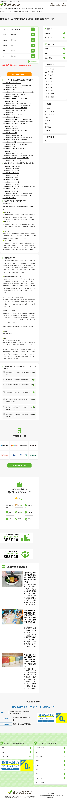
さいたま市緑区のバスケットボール (12, 96)
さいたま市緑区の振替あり (26, 193)
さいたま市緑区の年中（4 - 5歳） (11, 170)
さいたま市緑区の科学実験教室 (25, 121)
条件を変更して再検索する (19, 74)
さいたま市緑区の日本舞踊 (9, 158)
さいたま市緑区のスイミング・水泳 (12, 83)
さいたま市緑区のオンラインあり (11, 189)
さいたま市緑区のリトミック (24, 142)
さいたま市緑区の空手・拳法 (10, 105)
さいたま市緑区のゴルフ (9, 94)
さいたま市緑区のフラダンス (10, 151)
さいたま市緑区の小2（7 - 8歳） (11, 177)
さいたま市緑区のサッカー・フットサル (13, 87)
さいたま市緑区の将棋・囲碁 (10, 133)
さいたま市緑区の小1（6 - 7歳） (11, 175)
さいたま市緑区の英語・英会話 (10, 119)
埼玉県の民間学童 (7, 204)
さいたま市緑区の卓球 (28, 92)
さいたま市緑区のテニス (9, 89)
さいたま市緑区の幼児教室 (9, 121)
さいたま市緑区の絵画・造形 (10, 155)
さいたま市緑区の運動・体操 (10, 85)
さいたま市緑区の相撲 (8, 110)
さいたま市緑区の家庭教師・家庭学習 (12, 135)
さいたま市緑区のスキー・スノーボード (13, 101)
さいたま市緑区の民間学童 (9, 137)
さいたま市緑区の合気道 (21, 108)
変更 (33, 29)
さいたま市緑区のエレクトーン (24, 139)
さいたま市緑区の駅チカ (9, 195)
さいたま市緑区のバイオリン (10, 144)
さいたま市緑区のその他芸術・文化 (12, 160)
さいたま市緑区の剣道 (8, 108)
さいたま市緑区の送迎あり (9, 198)
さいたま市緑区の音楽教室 (9, 142)
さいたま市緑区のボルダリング (23, 103)
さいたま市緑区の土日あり (28, 186)
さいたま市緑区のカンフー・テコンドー (13, 114)
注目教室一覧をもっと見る (19, 465)
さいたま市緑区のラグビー (23, 94)
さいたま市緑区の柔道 (24, 105)
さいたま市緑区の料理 (23, 158)
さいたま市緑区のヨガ (8, 103)
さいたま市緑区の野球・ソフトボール (12, 92)
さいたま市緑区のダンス (9, 146)
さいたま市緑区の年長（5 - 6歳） (11, 173)
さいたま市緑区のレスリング (10, 112)
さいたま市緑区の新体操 (24, 85)
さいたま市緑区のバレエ (24, 144)
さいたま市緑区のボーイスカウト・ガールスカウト (16, 124)
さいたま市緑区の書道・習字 (10, 126)
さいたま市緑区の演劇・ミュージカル (12, 153)
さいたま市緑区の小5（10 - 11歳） (11, 184)
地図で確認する (33, 62)
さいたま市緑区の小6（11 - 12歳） (11, 186)
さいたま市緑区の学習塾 (26, 119)
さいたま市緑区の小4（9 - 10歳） (11, 182)
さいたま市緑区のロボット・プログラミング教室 (15, 130)
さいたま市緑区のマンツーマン (10, 193)
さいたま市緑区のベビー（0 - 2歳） (11, 166)
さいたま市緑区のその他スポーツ (11, 117)
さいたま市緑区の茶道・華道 (25, 155)
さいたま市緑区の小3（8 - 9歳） (11, 180)
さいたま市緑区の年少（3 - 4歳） (11, 168)
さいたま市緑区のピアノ (9, 139)
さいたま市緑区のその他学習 (24, 137)
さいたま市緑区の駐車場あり (23, 195)
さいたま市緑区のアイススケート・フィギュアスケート (17, 99)
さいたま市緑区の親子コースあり (11, 191)
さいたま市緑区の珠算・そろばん (11, 128)
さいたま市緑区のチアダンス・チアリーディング (15, 149)
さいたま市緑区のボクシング (22, 110)
